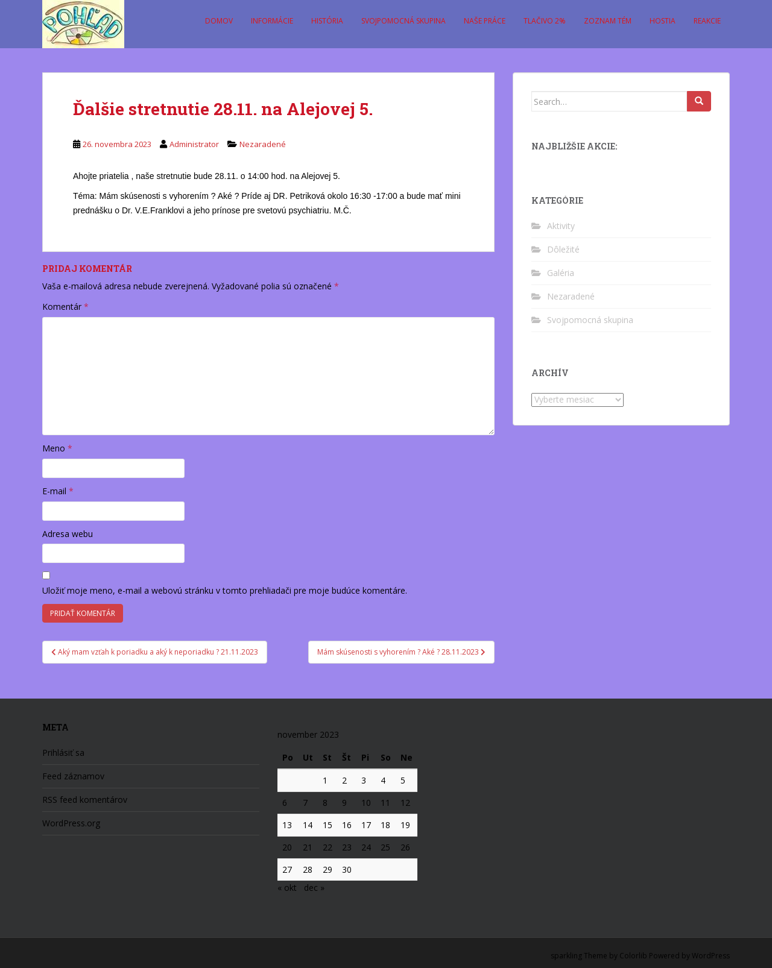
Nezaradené (262, 144)
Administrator (194, 144)
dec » (314, 887)
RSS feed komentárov (84, 799)
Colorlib (633, 956)
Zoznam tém (607, 21)
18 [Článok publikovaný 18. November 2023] (385, 825)
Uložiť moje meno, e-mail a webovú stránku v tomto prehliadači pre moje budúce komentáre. (224, 590)
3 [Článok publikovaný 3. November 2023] (363, 780)
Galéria (560, 272)
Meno (57, 448)
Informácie (272, 21)
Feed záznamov (73, 776)
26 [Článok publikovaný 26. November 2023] (405, 847)
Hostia (663, 21)
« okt (287, 887)
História (327, 21)
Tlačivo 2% (545, 21)
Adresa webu (67, 533)
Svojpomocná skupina (403, 21)
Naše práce (484, 21)
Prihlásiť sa (63, 752)
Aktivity (561, 225)
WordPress (711, 956)
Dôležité (563, 249)
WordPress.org (71, 823)
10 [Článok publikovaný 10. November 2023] (366, 802)
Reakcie (707, 21)
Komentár (65, 306)
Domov (219, 21)
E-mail (58, 491)
